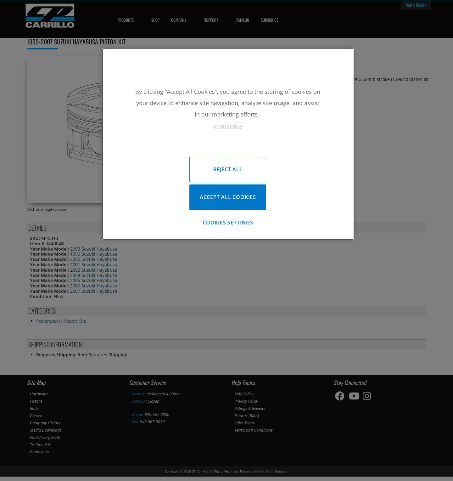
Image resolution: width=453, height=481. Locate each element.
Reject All (228, 169)
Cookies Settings (228, 225)
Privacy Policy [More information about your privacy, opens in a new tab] (228, 126)
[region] (228, 145)
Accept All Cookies (228, 198)
